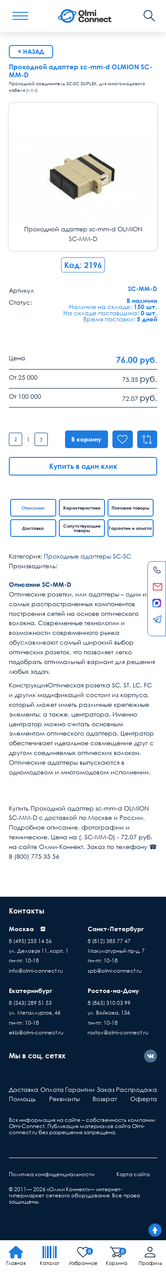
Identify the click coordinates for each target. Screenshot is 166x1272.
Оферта (143, 1098)
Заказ (106, 1089)
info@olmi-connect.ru (36, 970)
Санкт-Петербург (116, 928)
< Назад (31, 51)
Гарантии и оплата (130, 528)
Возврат (105, 1098)
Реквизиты (64, 1098)
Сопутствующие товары (81, 528)
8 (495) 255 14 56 (30, 941)
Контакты (26, 910)
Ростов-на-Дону (113, 990)
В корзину (86, 439)
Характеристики (81, 507)
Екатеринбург (30, 990)
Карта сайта (133, 1174)
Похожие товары (131, 507)
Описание (33, 507)
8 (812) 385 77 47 (109, 941)
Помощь (22, 1098)
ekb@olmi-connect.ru (36, 1032)
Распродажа (136, 1089)
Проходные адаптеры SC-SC (87, 556)
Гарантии (80, 1089)
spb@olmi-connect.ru (115, 970)
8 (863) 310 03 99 (109, 1003)
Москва (21, 928)
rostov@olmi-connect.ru (118, 1032)
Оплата (52, 1089)
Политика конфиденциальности (51, 1174)
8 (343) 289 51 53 (30, 1003)
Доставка (33, 528)
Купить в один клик (83, 466)
